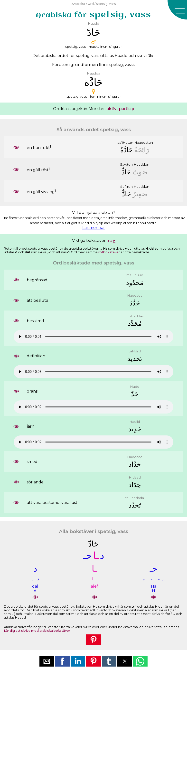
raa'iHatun (124, 142)
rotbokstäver (109, 252)
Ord (91, 4)
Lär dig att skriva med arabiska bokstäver (37, 630)
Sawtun (126, 164)
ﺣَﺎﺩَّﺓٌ (126, 150)
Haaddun (141, 164)
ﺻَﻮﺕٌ (140, 172)
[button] (177, 9)
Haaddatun (143, 142)
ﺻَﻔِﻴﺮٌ (140, 194)
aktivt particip (120, 108)
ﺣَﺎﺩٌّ (126, 172)
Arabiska (78, 4)
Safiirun (126, 186)
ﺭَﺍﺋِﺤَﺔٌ (141, 150)
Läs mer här (93, 227)
